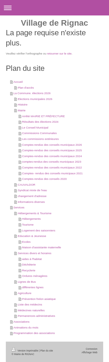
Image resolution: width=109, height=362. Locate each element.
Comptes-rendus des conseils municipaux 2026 (52, 144)
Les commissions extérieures (40, 138)
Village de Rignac (54, 22)
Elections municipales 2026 (35, 99)
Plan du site (46, 350)
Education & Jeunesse (32, 236)
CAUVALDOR (26, 184)
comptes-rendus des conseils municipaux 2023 (51, 161)
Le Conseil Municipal (35, 127)
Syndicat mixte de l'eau (32, 190)
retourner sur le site (59, 53)
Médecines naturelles (31, 310)
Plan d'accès (26, 87)
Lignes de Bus (27, 281)
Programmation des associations (34, 333)
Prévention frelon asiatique (39, 299)
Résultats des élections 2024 (40, 121)
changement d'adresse (32, 196)
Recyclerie (28, 270)
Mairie (22, 110)
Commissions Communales (39, 133)
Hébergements (31, 218)
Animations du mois (25, 327)
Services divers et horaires (34, 253)
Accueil (18, 81)
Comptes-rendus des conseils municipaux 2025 (52, 150)
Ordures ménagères (34, 275)
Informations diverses (31, 201)
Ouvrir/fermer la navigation (54, 7)
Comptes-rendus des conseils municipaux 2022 (52, 167)
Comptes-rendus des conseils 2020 (44, 178)
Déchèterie (29, 264)
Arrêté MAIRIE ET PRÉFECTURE (43, 116)
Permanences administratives (36, 315)
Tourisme (28, 224)
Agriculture (24, 293)
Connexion (91, 348)
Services (18, 207)
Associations (21, 321)
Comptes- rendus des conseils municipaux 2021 (52, 173)
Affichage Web (89, 352)
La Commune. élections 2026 (31, 93)
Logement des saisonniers (38, 230)
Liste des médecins (30, 304)
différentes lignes (33, 287)
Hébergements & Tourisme (34, 213)
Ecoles (26, 241)
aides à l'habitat (32, 259)
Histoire (22, 104)
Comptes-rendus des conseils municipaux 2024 (52, 156)
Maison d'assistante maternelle (41, 247)
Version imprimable (25, 350)
